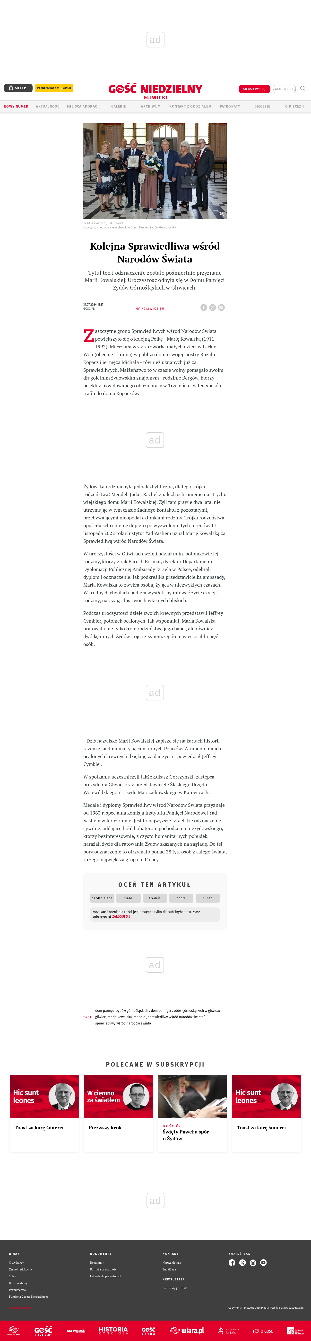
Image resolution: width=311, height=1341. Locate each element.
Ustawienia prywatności (105, 1276)
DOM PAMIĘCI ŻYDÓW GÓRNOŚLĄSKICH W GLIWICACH (187, 1011)
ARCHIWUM (151, 106)
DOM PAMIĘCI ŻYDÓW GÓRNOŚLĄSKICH (122, 1011)
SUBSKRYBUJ (254, 89)
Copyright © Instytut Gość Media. (248, 1307)
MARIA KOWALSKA (120, 1017)
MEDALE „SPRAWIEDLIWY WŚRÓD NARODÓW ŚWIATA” (169, 1017)
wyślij (222, 306)
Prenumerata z (54, 88)
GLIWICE (100, 1017)
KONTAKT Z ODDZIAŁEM (190, 106)
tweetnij (213, 306)
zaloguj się (284, 89)
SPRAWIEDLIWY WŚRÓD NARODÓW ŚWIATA (123, 1023)
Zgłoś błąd (20, 1308)
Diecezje (262, 106)
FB (204, 306)
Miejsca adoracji (83, 106)
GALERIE (118, 106)
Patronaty (230, 106)
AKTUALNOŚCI (48, 106)
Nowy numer (16, 106)
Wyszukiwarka (302, 88)
